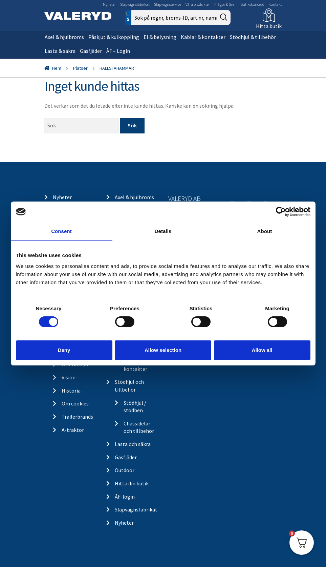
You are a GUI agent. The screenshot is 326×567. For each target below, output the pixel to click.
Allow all (262, 350)
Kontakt (275, 4)
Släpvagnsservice (167, 4)
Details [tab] (163, 231)
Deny (64, 350)
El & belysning (160, 37)
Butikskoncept (252, 4)
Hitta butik (269, 26)
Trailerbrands (77, 416)
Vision (68, 377)
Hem (56, 68)
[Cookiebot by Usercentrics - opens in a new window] (280, 212)
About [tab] (264, 231)
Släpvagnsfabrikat (135, 4)
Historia (71, 390)
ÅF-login (125, 496)
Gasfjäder (91, 50)
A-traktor (73, 429)
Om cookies (75, 403)
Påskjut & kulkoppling (113, 37)
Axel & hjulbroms (64, 37)
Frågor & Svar (225, 4)
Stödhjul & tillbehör (253, 37)
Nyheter (109, 4)
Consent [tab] (61, 231)
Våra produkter (198, 4)
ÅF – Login (118, 50)
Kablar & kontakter (203, 37)
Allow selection (163, 350)
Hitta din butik (132, 483)
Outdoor (124, 470)
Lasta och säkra (133, 444)
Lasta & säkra (60, 50)
